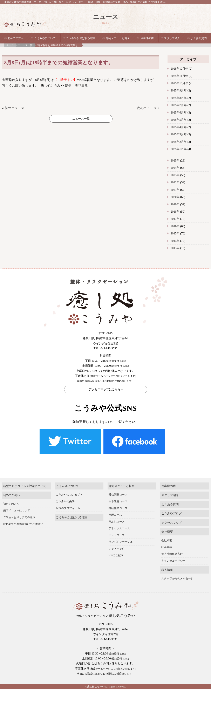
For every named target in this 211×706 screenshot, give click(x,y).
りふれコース (117, 512)
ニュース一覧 (25, 45)
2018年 (175, 211)
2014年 (175, 240)
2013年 (175, 248)
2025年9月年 (179, 90)
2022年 (175, 182)
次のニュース (147, 108)
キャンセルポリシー (173, 551)
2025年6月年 (179, 112)
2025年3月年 (179, 134)
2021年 (175, 189)
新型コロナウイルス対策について (24, 477)
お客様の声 (147, 38)
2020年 (175, 197)
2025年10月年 (179, 83)
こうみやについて (45, 38)
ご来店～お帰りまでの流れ (19, 508)
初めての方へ (16, 38)
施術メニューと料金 (118, 38)
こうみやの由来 (65, 492)
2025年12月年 (179, 68)
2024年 (175, 167)
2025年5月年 (179, 119)
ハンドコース (117, 526)
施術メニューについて (16, 501)
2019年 (175, 204)
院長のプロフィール (68, 499)
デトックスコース (119, 519)
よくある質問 (199, 38)
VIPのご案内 (116, 546)
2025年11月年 (179, 75)
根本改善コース (118, 492)
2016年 (175, 226)
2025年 (175, 160)
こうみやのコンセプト (69, 485)
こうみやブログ (171, 504)
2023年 (175, 175)
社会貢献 (166, 538)
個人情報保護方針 (172, 545)
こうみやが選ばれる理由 (80, 38)
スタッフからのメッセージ (177, 569)
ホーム (10, 45)
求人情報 (167, 561)
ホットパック (117, 539)
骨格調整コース (118, 485)
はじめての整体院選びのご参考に (23, 515)
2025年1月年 (179, 149)
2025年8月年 (179, 98)
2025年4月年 (179, 127)
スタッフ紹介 (172, 38)
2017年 (175, 218)
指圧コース (115, 506)
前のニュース (14, 108)
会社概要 (167, 523)
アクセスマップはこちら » (106, 389)
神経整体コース (118, 499)
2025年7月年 (179, 105)
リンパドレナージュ (121, 533)
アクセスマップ (171, 513)
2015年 (175, 233)
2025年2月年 (179, 141)
